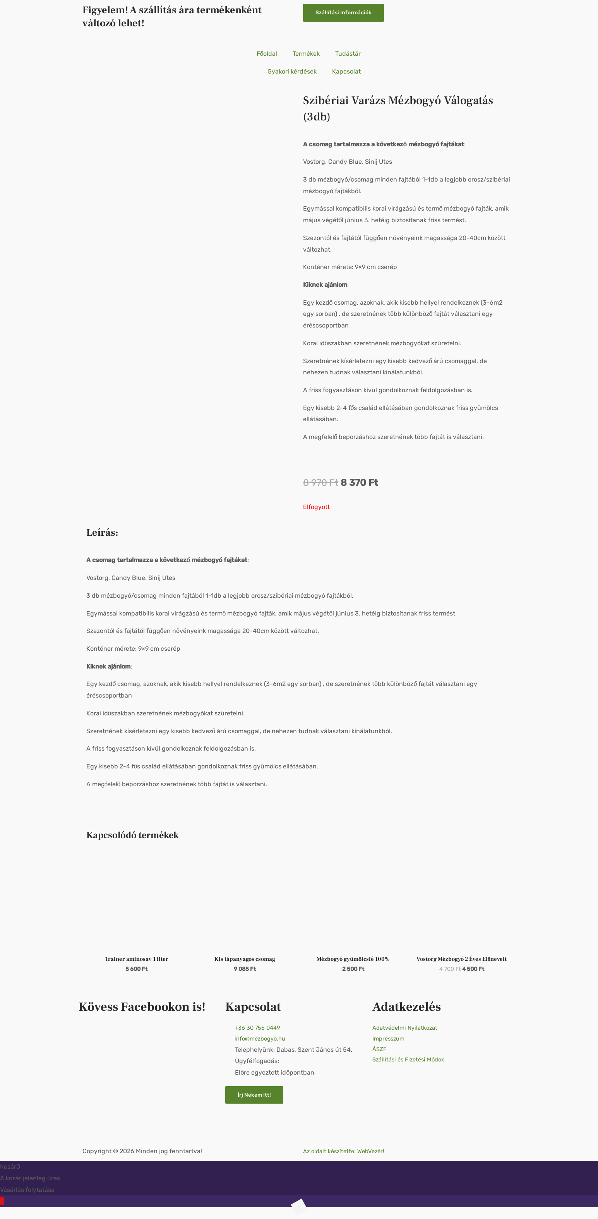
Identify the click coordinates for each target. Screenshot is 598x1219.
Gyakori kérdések (292, 71)
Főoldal (267, 53)
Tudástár (348, 53)
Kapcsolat (346, 71)
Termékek (306, 53)
